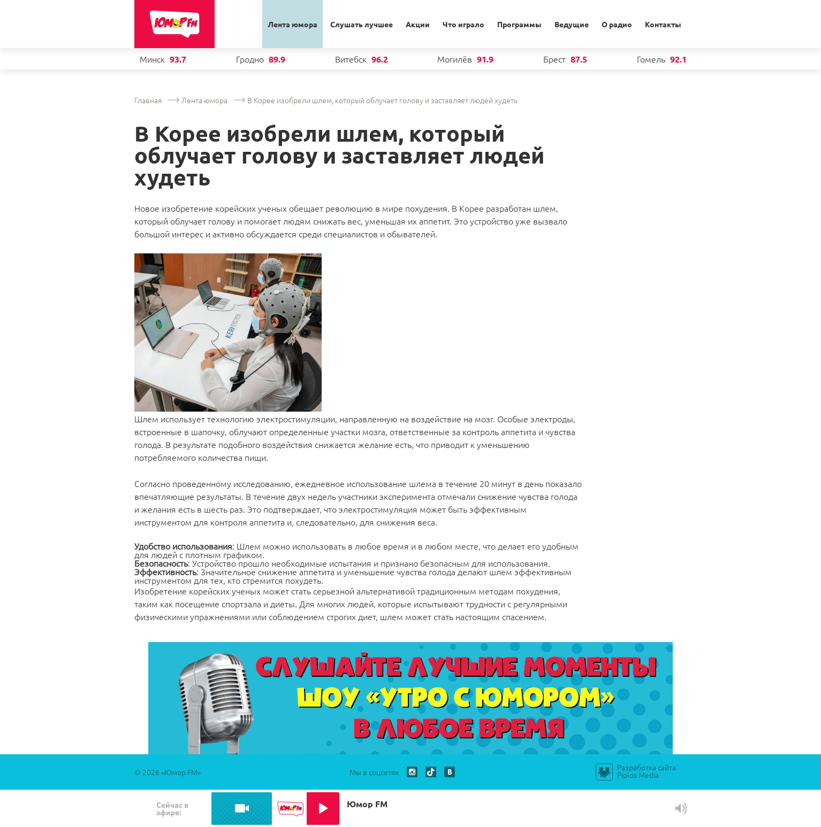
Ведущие (571, 24)
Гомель (651, 59)
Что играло (463, 24)
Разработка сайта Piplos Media (646, 771)
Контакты (663, 24)
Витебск (351, 59)
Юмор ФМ (174, 24)
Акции (418, 24)
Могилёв (454, 59)
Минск (152, 59)
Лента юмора (292, 24)
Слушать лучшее (361, 24)
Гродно (250, 59)
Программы (519, 24)
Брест (554, 59)
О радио (617, 24)
